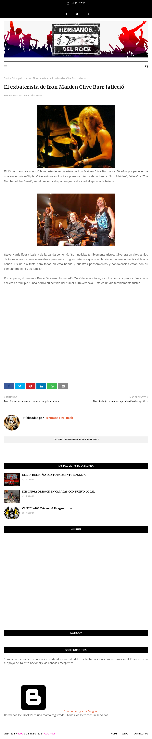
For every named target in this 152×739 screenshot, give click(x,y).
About (126, 733)
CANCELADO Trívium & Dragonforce (47, 508)
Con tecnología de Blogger (51, 711)
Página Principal (13, 78)
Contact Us (141, 733)
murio (27, 78)
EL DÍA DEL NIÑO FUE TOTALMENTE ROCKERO (54, 475)
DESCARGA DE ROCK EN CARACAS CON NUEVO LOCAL (58, 491)
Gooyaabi (50, 733)
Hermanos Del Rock (18, 95)
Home (114, 733)
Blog (20, 733)
